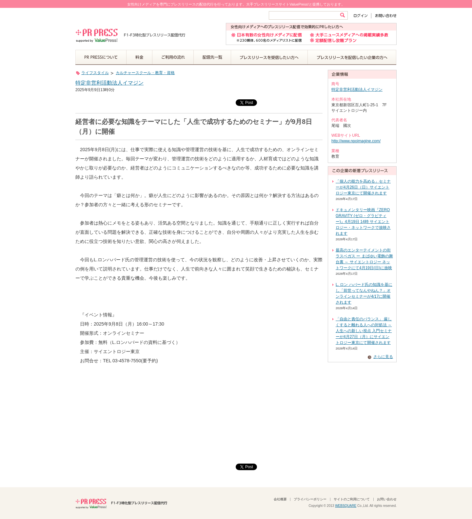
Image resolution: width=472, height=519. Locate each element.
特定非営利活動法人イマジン (109, 83)
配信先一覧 (212, 57)
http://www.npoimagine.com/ (356, 141)
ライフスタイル (95, 72)
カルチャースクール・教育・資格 (145, 72)
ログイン (362, 15)
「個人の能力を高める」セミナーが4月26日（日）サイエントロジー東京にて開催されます (363, 187)
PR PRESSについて (101, 57)
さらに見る (383, 356)
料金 (139, 57)
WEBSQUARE (345, 506)
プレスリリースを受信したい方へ (269, 57)
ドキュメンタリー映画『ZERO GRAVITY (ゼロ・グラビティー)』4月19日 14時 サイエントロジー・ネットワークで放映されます (363, 222)
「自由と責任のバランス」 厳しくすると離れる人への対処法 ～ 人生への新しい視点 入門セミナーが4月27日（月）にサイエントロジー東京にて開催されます (364, 331)
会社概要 (280, 499)
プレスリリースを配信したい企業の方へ (352, 57)
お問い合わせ (384, 15)
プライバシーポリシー (310, 499)
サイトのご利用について (352, 499)
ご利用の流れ (173, 57)
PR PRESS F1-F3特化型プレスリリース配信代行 (121, 503)
